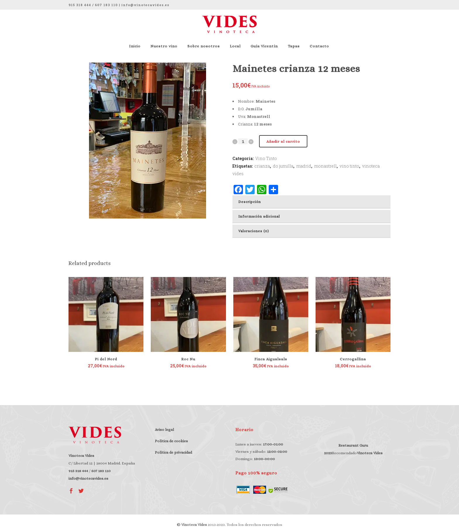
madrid (303, 166)
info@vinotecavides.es (145, 5)
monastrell (325, 166)
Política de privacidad (173, 452)
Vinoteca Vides (370, 453)
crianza (262, 166)
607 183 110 (106, 5)
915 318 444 (79, 5)
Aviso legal (164, 429)
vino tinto (349, 166)
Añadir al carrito (283, 141)
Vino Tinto (266, 158)
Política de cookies (171, 441)
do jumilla (283, 166)
